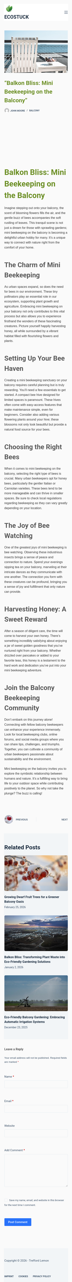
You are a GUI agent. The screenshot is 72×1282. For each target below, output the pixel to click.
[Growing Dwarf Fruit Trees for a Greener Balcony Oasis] (36, 873)
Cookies (23, 1276)
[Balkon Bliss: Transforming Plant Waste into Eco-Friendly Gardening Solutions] (36, 933)
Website (9, 1126)
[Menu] (66, 12)
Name (9, 1076)
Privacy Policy (42, 1276)
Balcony (34, 110)
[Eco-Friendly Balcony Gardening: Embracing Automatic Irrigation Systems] (36, 993)
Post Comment (17, 1222)
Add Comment (14, 1150)
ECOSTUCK (16, 17)
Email (9, 1101)
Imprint (9, 1276)
